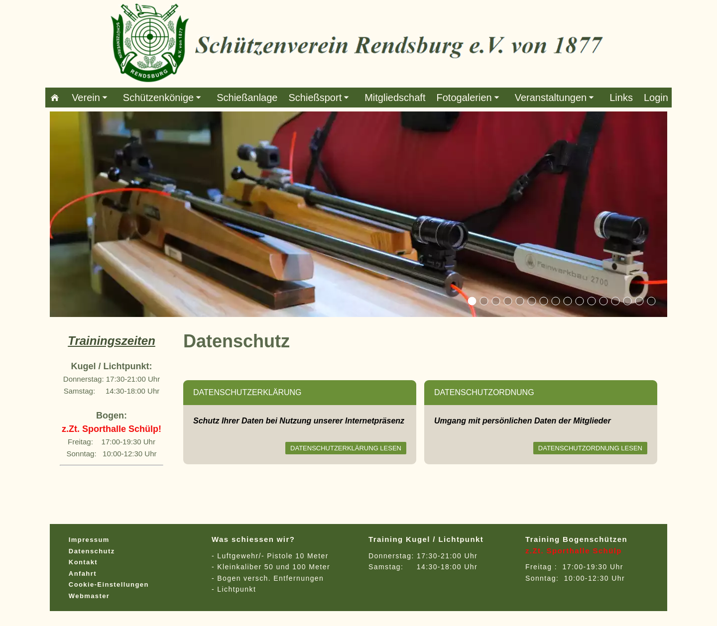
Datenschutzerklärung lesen (345, 448)
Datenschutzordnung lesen (590, 448)
